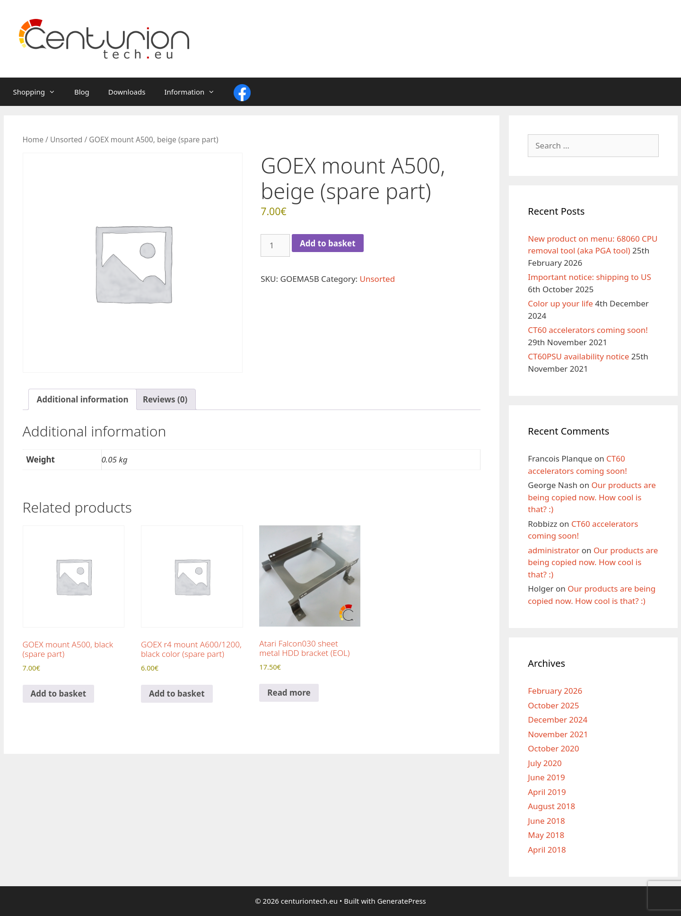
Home (33, 139)
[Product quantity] (275, 245)
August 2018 (551, 806)
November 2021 (558, 734)
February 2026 (555, 690)
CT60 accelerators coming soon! (588, 329)
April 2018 (547, 849)
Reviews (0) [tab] (165, 399)
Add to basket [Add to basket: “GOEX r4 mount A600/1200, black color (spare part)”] (177, 693)
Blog (81, 91)
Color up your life (560, 303)
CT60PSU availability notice (578, 356)
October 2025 (553, 705)
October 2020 (553, 748)
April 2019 (547, 791)
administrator (553, 550)
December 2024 (557, 719)
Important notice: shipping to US (589, 276)
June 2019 (546, 777)
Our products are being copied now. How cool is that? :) (592, 497)
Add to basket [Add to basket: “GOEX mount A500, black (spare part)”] (59, 693)
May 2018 (546, 834)
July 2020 (545, 763)
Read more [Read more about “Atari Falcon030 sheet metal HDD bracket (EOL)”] (288, 692)
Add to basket (328, 243)
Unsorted (66, 139)
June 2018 (546, 820)
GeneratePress (401, 901)
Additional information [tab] (83, 399)
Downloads (127, 91)
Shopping (39, 92)
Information (194, 92)
